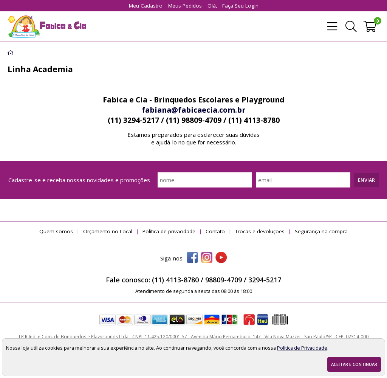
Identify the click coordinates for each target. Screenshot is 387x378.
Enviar (366, 180)
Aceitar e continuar (354, 364)
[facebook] (192, 258)
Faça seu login (240, 5)
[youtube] (221, 258)
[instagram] (206, 258)
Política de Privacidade (302, 347)
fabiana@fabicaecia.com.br (193, 110)
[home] (47, 26)
